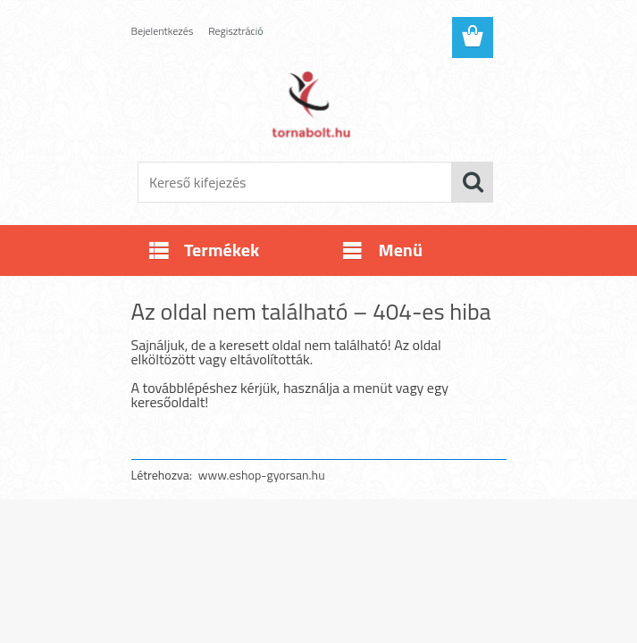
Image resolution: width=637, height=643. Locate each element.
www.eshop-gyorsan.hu (261, 474)
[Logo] (308, 103)
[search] (472, 182)
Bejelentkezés (162, 30)
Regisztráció (235, 30)
